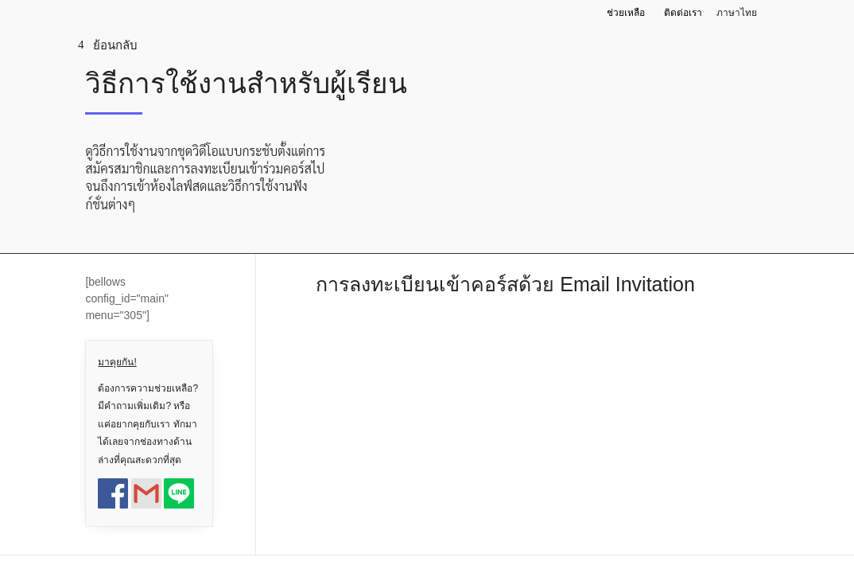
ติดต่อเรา (683, 12)
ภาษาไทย (736, 12)
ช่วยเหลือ (626, 12)
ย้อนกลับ (115, 45)
